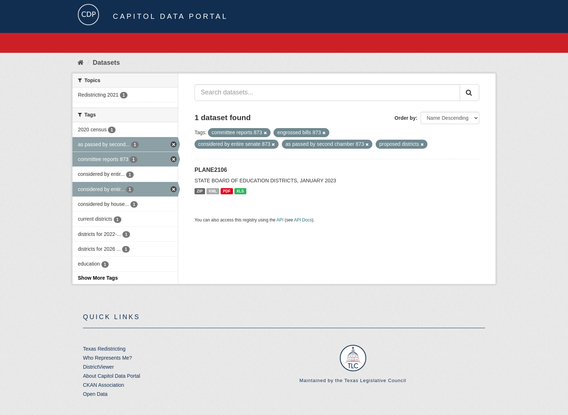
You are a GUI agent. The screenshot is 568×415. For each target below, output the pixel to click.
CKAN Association (103, 385)
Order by (404, 118)
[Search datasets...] (327, 92)
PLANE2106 (211, 170)
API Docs (303, 220)
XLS (240, 191)
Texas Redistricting (104, 349)
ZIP (199, 191)
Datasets (106, 62)
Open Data (95, 394)
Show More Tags (98, 278)
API (279, 220)
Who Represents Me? (107, 358)
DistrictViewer (98, 367)
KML (213, 191)
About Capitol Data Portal (111, 376)
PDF (226, 191)
